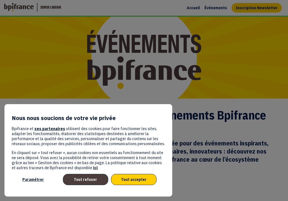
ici (95, 167)
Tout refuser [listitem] (85, 179)
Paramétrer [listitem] (33, 179)
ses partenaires (49, 128)
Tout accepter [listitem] (134, 179)
